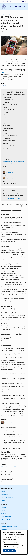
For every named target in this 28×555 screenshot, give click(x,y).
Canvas (3, 510)
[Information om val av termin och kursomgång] (3, 72)
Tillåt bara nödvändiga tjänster (12, 547)
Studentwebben (5, 1)
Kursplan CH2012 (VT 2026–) (12, 198)
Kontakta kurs (4, 529)
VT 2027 (10, 85)
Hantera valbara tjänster (11, 543)
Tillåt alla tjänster (9, 550)
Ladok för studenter (6, 519)
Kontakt (3, 500)
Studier (3, 491)
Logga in (24, 1)
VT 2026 (3, 85)
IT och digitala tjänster (7, 497)
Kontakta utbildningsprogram (9, 526)
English (19, 6)
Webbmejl (4, 513)
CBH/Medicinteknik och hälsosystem (11, 467)
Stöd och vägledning (6, 494)
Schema (3, 507)
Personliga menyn (6, 516)
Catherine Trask (10, 172)
